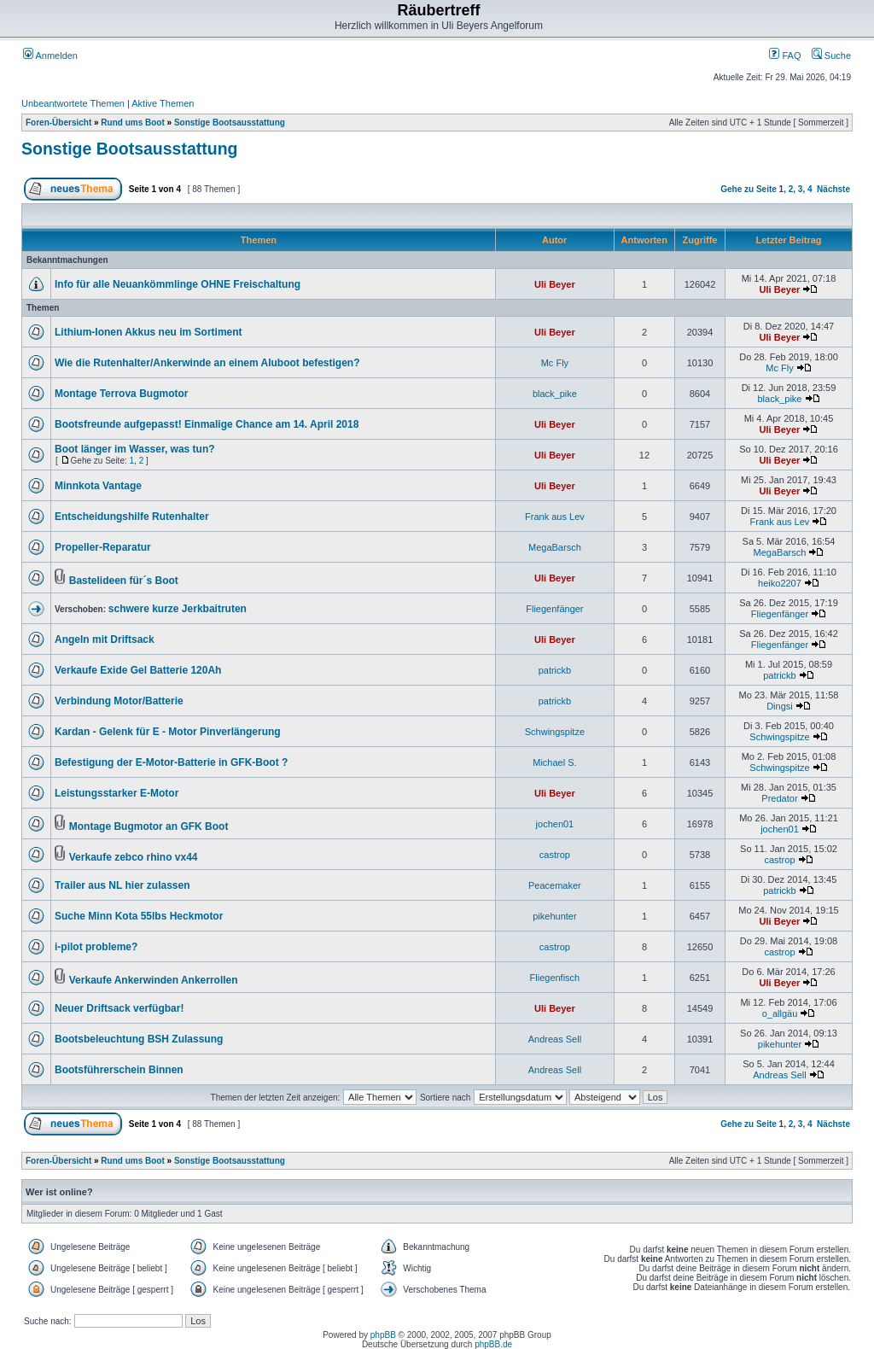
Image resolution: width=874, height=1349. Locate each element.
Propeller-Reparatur (103, 547)
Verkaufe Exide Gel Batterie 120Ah (138, 670)
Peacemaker (554, 885)
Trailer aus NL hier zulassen (122, 885)
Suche (831, 55)
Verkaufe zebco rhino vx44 (133, 857)
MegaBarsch (554, 547)
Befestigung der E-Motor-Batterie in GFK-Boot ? (171, 762)
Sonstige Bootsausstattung (229, 122)
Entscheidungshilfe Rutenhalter (132, 517)
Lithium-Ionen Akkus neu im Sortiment (148, 332)
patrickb (555, 670)
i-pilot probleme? (96, 947)
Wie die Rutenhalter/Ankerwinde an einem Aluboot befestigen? (207, 363)
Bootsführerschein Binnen (119, 1070)
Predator (779, 798)
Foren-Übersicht (58, 122)
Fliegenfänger (554, 609)
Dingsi (779, 706)
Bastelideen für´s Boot (123, 581)
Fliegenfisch (555, 977)
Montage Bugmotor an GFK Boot (149, 826)
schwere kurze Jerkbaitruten (177, 609)
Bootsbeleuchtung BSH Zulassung (139, 1039)
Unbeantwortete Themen (73, 103)
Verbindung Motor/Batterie (119, 701)
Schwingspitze (555, 732)
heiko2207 (779, 583)
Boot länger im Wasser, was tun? (135, 449)
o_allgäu (780, 1013)
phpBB (383, 1335)
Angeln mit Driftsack (104, 639)
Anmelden (50, 55)
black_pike (555, 393)
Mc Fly (554, 363)
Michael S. (554, 762)
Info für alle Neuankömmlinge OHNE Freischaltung (177, 284)
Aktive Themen (162, 103)
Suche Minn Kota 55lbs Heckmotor (139, 916)
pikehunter (554, 916)
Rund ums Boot (132, 122)
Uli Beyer (554, 284)
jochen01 (555, 824)
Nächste (833, 189)
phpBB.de (493, 1344)
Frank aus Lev (555, 516)
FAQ (785, 55)
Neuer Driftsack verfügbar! (119, 1008)
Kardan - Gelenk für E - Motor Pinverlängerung (168, 732)
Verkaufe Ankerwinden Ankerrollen (153, 980)
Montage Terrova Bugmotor (121, 394)
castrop (554, 855)
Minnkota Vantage (98, 486)
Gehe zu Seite (748, 189)
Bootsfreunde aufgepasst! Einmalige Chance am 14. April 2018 (206, 424)
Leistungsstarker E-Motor (116, 793)
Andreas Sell (554, 1039)
